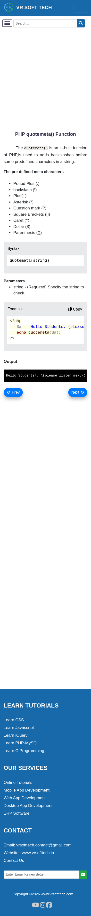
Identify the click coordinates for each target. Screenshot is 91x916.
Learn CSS (14, 720)
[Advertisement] (45, 77)
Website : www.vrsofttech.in (29, 853)
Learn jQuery (15, 735)
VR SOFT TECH (28, 7)
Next (77, 392)
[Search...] (45, 23)
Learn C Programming (24, 750)
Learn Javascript (19, 727)
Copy (75, 309)
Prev (13, 392)
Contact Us (14, 860)
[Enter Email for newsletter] (41, 875)
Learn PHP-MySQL (21, 743)
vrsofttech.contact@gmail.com (44, 845)
